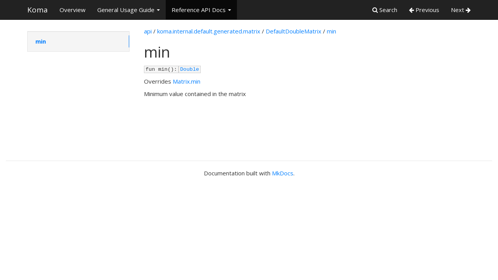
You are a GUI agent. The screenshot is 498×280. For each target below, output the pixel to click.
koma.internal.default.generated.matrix (208, 31)
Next (461, 10)
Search (384, 10)
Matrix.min (186, 81)
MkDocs (282, 173)
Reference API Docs (201, 10)
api (148, 31)
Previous (424, 10)
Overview (73, 10)
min (40, 41)
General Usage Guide (128, 10)
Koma (37, 10)
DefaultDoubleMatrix (293, 31)
